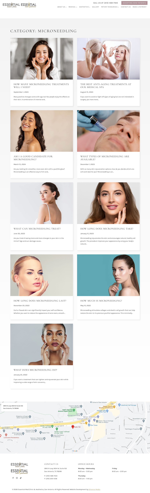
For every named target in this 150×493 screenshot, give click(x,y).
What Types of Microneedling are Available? (104, 158)
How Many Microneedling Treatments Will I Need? (41, 86)
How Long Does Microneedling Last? (40, 300)
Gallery (95, 7)
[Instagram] (17, 478)
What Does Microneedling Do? (35, 369)
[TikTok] (20, 478)
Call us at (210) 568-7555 (105, 3)
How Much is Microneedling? (101, 300)
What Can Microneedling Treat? (37, 228)
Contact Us (126, 7)
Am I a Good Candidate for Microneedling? (33, 158)
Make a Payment (139, 7)
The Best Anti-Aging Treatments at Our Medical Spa (105, 86)
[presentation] (41, 59)
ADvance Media (94, 489)
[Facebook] (13, 478)
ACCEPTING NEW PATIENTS (134, 3)
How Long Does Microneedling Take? (106, 228)
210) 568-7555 (52, 476)
